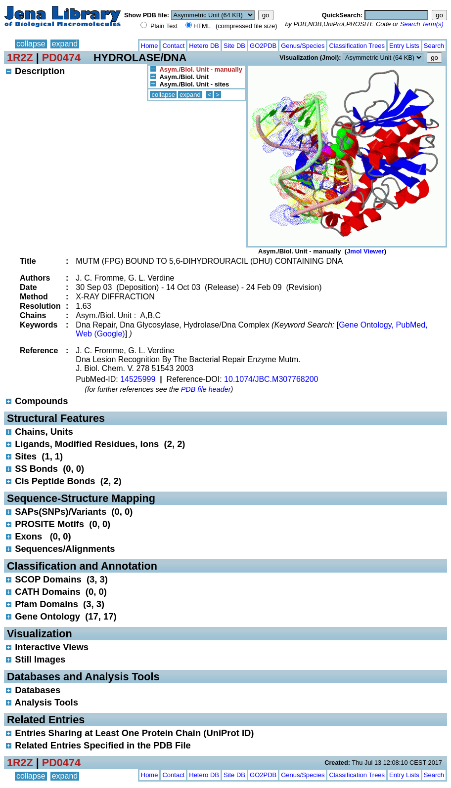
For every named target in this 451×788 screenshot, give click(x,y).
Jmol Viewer (365, 251)
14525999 (137, 379)
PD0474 (61, 57)
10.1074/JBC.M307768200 (271, 379)
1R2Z (20, 57)
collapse (30, 44)
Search (434, 45)
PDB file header (206, 389)
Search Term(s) (422, 24)
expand (65, 44)
